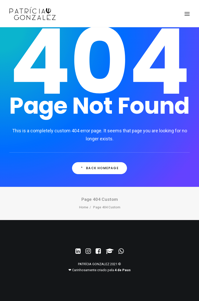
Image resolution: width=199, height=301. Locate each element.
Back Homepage (99, 168)
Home (83, 207)
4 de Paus (123, 270)
